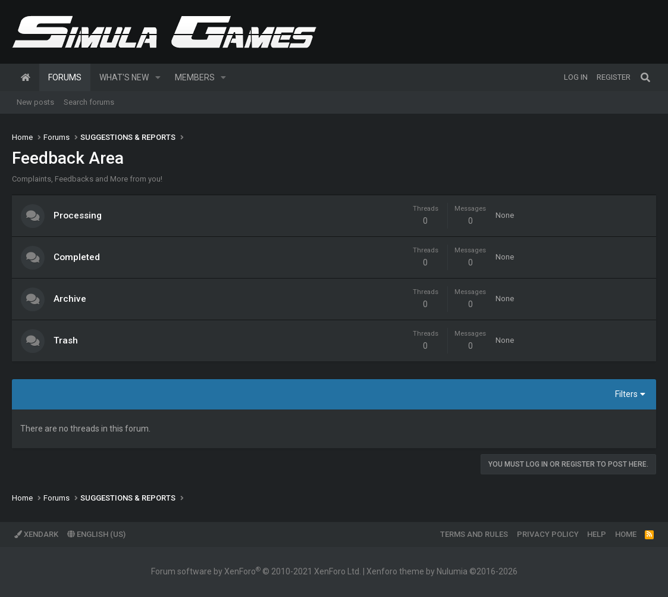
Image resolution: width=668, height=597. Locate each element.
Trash (66, 340)
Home (25, 77)
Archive (70, 298)
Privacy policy (548, 534)
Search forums (89, 102)
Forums (64, 77)
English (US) (96, 534)
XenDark (36, 534)
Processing (78, 215)
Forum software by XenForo (256, 571)
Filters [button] (626, 394)
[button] (158, 77)
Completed (77, 257)
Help (596, 534)
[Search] (645, 77)
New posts (35, 102)
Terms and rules (474, 534)
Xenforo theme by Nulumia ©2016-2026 (442, 571)
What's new (124, 77)
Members (195, 77)
